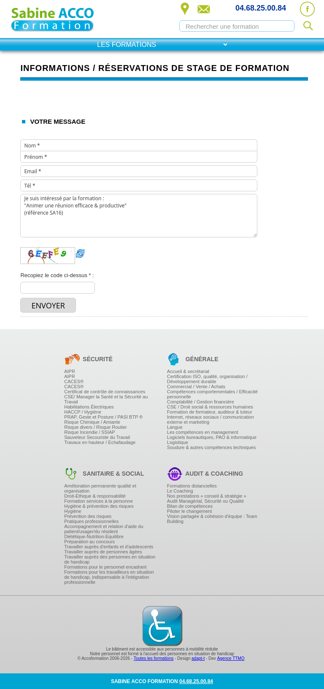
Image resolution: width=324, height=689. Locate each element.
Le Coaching (180, 490)
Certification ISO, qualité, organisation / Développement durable (207, 379)
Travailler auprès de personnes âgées (103, 551)
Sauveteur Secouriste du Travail (97, 437)
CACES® (74, 381)
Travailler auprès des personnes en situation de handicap (109, 559)
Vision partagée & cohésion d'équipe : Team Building (212, 519)
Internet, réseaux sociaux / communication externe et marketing (210, 419)
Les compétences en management (202, 432)
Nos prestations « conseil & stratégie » (206, 495)
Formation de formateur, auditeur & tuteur (209, 411)
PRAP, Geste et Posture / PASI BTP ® (103, 416)
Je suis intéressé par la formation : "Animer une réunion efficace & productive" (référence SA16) (138, 215)
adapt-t (198, 658)
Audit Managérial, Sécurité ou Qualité (205, 501)
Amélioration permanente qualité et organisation (100, 488)
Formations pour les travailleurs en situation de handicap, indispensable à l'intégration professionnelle (109, 577)
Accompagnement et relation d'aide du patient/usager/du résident (103, 529)
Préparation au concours (89, 541)
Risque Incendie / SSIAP (89, 432)
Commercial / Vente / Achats (196, 386)
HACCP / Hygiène (82, 411)
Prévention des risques (87, 516)
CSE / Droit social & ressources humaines (210, 406)
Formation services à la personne (98, 501)
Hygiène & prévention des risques (98, 506)
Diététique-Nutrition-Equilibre (94, 536)
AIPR (69, 371)
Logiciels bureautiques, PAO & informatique (211, 437)
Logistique (177, 442)
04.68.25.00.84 (260, 8)
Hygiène (72, 511)
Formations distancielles (192, 485)
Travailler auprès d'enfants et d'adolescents (108, 546)
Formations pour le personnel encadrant (105, 566)
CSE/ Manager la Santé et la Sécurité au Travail (106, 399)
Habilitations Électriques (88, 406)
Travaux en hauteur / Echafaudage (99, 442)
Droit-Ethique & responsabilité (95, 495)
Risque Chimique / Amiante (92, 422)
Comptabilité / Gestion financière (200, 401)
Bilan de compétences (190, 506)
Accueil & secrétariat (188, 371)
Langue (175, 427)
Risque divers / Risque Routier (95, 427)
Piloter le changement (189, 511)
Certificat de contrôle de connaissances (104, 391)
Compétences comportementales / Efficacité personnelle (212, 394)
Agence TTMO (231, 658)
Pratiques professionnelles (91, 521)
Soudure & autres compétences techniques (211, 447)
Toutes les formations (154, 658)
